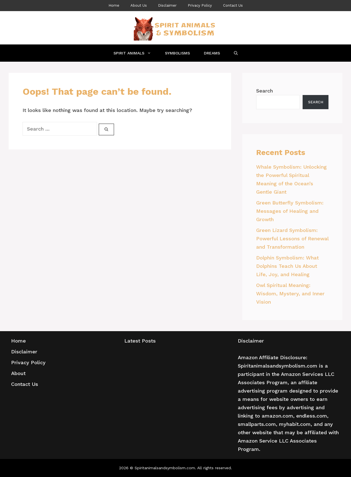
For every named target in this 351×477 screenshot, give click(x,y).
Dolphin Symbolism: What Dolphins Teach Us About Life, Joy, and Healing (287, 266)
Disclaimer (167, 5)
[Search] (106, 129)
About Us (138, 5)
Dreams (212, 53)
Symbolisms (177, 53)
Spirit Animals (135, 53)
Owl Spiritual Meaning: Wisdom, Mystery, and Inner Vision (290, 293)
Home (113, 5)
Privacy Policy (200, 5)
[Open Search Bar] (236, 53)
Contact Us (233, 5)
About (18, 373)
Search (264, 91)
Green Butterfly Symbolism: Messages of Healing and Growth (289, 211)
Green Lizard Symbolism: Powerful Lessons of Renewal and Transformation (292, 238)
